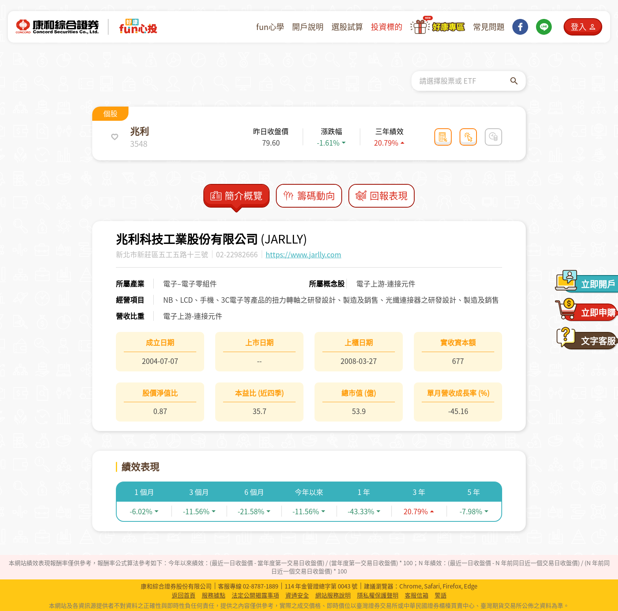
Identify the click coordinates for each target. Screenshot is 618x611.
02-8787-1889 (260, 586)
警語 (441, 595)
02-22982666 (237, 254)
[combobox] (464, 81)
